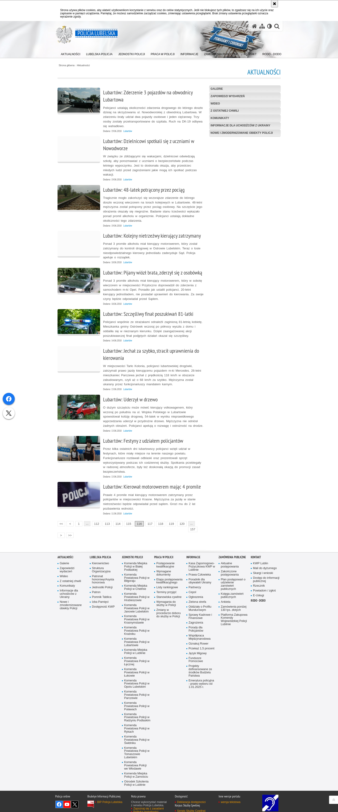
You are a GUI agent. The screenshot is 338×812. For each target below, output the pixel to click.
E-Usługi (258, 592)
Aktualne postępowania (230, 562)
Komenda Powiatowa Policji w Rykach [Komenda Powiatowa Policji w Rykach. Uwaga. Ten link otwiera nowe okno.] (137, 726)
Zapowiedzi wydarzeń (228, 96)
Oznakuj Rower (198, 641)
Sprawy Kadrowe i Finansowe (200, 614)
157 (192, 529)
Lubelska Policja (100, 555)
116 (139, 523)
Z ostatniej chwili (225, 110)
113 (107, 523)
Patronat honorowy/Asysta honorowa (103, 577)
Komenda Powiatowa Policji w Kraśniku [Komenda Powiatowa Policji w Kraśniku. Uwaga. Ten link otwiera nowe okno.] (137, 628)
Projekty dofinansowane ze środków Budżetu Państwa (200, 668)
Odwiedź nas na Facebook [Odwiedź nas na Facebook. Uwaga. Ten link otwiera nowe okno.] (59, 802)
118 (160, 523)
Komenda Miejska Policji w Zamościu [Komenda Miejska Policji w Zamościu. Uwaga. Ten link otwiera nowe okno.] (136, 773)
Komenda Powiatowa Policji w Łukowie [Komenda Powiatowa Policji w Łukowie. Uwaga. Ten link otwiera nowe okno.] (137, 670)
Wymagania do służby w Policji (166, 601)
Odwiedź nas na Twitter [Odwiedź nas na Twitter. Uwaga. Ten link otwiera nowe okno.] (74, 802)
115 (128, 523)
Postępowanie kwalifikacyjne (165, 562)
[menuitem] (70, 53)
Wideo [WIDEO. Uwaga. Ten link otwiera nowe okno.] (215, 103)
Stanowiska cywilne (169, 594)
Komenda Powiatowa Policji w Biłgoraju (137, 575)
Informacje (193, 555)
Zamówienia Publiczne (232, 555)
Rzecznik (259, 583)
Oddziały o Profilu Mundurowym (200, 606)
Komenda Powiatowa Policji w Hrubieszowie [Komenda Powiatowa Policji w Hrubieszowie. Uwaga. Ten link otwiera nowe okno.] (137, 594)
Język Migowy (198, 650)
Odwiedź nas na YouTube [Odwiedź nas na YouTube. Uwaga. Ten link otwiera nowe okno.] (67, 802)
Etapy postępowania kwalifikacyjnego (169, 579)
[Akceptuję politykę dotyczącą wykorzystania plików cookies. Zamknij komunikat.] (274, 3)
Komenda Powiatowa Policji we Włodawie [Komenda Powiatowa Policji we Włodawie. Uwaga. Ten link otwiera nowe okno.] (135, 763)
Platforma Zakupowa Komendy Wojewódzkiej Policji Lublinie (234, 617)
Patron (96, 589)
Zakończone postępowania (230, 570)
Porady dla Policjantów (196, 627)
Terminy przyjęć (166, 589)
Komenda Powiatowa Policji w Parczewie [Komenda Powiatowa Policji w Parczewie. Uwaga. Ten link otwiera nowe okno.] (137, 692)
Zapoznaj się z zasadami (148, 806)
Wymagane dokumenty (163, 570)
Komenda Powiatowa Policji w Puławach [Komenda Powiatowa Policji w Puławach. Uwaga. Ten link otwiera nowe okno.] (137, 703)
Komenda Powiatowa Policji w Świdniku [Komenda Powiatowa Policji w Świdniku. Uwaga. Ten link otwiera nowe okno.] (137, 737)
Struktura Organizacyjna (101, 567)
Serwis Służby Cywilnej (191, 808)
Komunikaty (220, 118)
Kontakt (256, 555)
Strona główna (67, 65)
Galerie (217, 88)
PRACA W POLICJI (163, 555)
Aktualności (83, 65)
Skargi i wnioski (263, 570)
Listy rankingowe (167, 584)
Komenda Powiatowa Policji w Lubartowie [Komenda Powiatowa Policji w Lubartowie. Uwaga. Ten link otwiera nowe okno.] (137, 639)
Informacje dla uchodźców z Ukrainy (240, 125)
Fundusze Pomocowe (196, 657)
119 (171, 523)
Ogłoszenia (196, 594)
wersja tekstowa (230, 799)
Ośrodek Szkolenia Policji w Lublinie (136, 781)
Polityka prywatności (146, 809)
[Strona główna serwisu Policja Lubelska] (254, 26)
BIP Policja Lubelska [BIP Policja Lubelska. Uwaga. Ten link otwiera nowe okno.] (109, 799)
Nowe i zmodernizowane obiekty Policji (242, 132)
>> (69, 535)
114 (118, 523)
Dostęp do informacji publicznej (266, 577)
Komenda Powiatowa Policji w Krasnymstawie (137, 617)
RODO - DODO (258, 598)
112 (96, 523)
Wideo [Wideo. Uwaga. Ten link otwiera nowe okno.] (64, 573)
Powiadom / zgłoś (264, 588)
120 (182, 523)
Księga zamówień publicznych (232, 593)
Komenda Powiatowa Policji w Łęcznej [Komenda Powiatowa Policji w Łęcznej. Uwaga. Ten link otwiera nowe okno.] (137, 658)
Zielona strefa (197, 599)
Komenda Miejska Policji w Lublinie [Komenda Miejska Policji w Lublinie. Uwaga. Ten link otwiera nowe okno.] (135, 649)
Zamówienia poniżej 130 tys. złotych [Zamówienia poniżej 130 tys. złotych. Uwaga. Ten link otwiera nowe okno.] (234, 606)
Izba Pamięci (100, 599)
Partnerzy (195, 584)
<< (60, 523)
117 (150, 523)
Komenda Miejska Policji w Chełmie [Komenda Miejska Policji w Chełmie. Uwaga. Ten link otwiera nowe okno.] (135, 585)
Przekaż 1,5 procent (201, 646)
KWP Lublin (260, 560)
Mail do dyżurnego (265, 565)
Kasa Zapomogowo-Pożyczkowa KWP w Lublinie (202, 564)
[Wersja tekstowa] (269, 26)
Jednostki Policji (102, 584)
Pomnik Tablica (102, 594)
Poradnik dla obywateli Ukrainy (200, 579)
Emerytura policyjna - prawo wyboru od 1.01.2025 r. (201, 681)
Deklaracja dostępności (191, 799)
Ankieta (226, 599)
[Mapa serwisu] (262, 26)
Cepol (192, 589)
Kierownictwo (100, 560)
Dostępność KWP (103, 604)
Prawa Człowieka (200, 572)
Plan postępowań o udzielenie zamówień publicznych (233, 582)
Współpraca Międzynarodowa (200, 635)
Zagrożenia (196, 620)
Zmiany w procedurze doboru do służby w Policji (168, 610)
